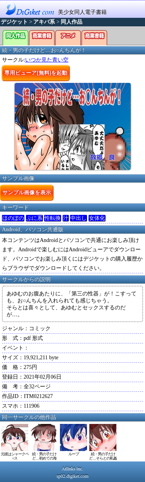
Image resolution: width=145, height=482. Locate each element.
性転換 (52, 218)
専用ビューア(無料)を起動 (35, 73)
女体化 (97, 218)
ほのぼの (13, 218)
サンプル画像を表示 (26, 192)
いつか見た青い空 (46, 60)
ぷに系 (34, 218)
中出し (78, 218)
